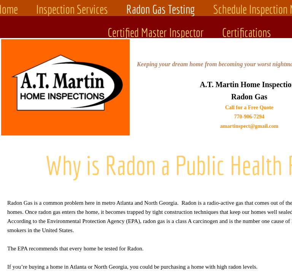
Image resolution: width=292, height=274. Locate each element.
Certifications (246, 32)
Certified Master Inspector (156, 32)
